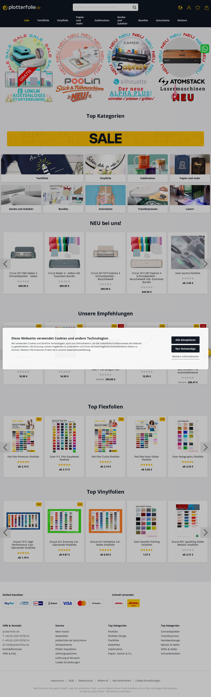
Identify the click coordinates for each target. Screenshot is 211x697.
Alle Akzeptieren (185, 340)
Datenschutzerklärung (78, 349)
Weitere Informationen (185, 356)
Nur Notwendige (185, 348)
